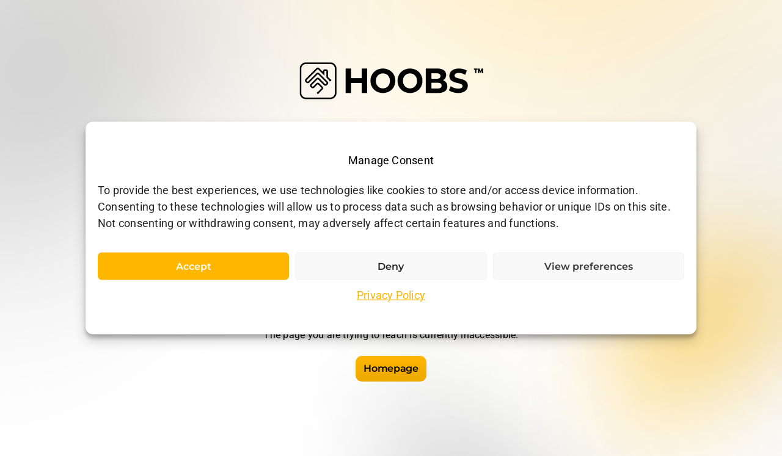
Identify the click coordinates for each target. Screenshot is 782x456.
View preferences (588, 266)
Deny (391, 266)
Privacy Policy (391, 295)
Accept (193, 266)
